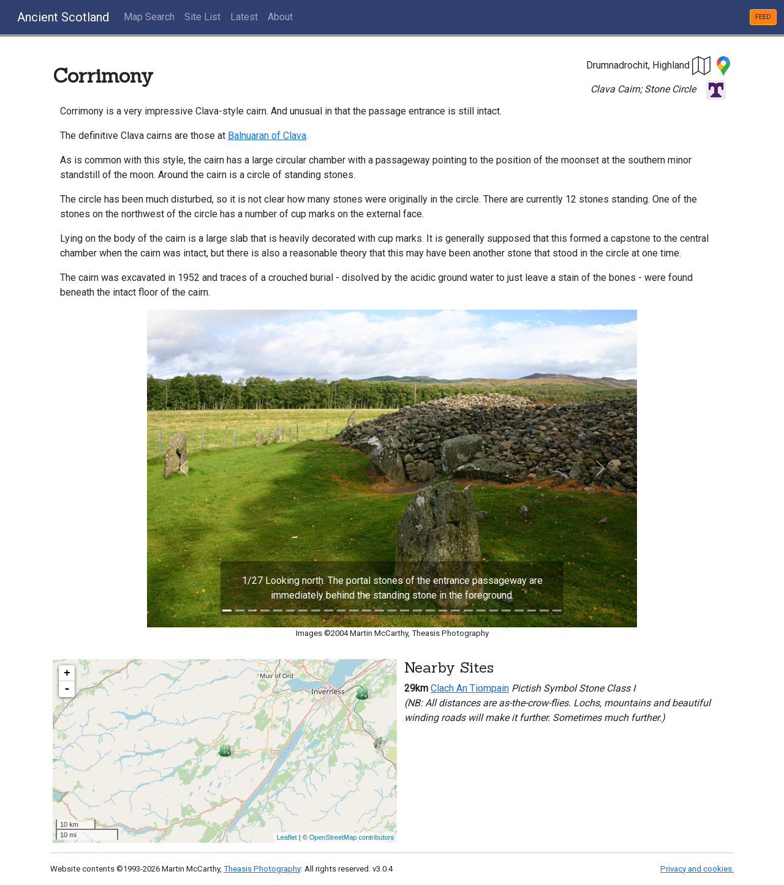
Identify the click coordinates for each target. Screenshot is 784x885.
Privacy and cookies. (697, 868)
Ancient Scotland (63, 17)
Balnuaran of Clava (267, 135)
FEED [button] (763, 17)
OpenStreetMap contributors (351, 837)
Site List (202, 17)
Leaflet (287, 837)
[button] (702, 65)
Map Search (149, 17)
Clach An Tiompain (470, 688)
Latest (244, 17)
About (280, 17)
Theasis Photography (262, 868)
